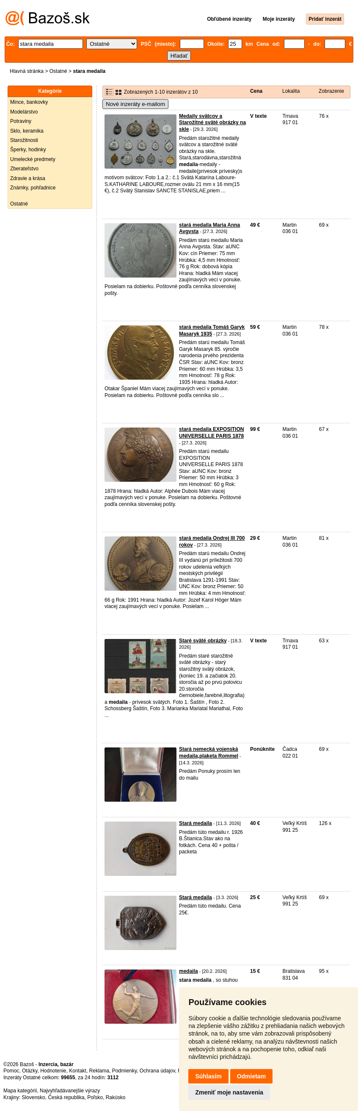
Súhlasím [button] (208, 1076)
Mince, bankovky (29, 102)
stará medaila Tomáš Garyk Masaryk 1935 (212, 330)
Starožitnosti (24, 140)
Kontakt (77, 1071)
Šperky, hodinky (28, 150)
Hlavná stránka (27, 71)
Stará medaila (195, 823)
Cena (256, 91)
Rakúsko (116, 1097)
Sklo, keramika (27, 131)
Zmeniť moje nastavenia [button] (229, 1092)
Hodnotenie (53, 1071)
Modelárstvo (24, 112)
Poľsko (95, 1097)
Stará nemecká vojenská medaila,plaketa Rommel (208, 752)
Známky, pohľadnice (32, 188)
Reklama (99, 1071)
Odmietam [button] (251, 1076)
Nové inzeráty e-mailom (135, 104)
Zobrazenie (331, 91)
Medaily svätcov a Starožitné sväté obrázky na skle (212, 122)
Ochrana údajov (157, 1071)
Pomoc (11, 1071)
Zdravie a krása (27, 178)
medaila (188, 971)
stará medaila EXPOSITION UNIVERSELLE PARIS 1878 (211, 432)
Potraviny (20, 121)
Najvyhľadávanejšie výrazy (70, 1091)
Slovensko (33, 1097)
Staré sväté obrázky (203, 641)
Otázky (29, 1071)
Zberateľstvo (24, 169)
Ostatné (58, 71)
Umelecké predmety (32, 159)
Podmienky (124, 1071)
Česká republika (66, 1097)
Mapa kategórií (20, 1091)
